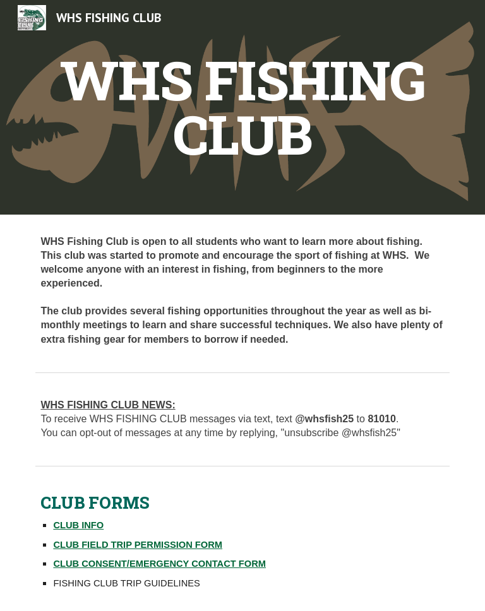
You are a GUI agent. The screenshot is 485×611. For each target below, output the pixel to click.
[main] (242, 107)
